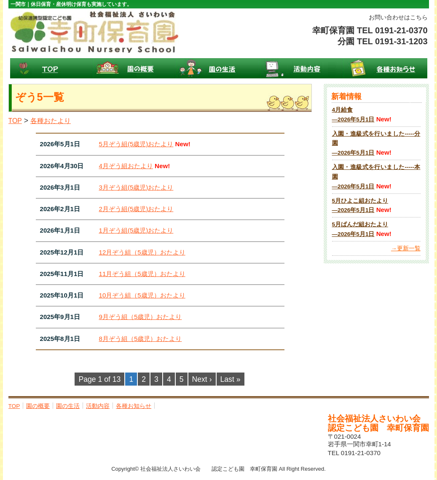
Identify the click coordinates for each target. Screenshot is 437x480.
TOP (52, 68)
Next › (202, 379)
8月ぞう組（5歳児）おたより (140, 338)
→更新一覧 (406, 248)
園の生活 (218, 68)
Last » (230, 379)
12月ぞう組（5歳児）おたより (142, 252)
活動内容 (302, 68)
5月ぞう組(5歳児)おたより (136, 143)
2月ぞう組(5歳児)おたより (136, 208)
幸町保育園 (95, 32)
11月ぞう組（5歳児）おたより (142, 273)
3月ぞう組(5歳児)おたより (136, 187)
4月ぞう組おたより (126, 165)
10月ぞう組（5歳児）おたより (142, 295)
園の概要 (135, 68)
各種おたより (50, 120)
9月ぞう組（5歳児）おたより (140, 316)
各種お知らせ (385, 68)
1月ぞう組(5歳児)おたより (136, 230)
